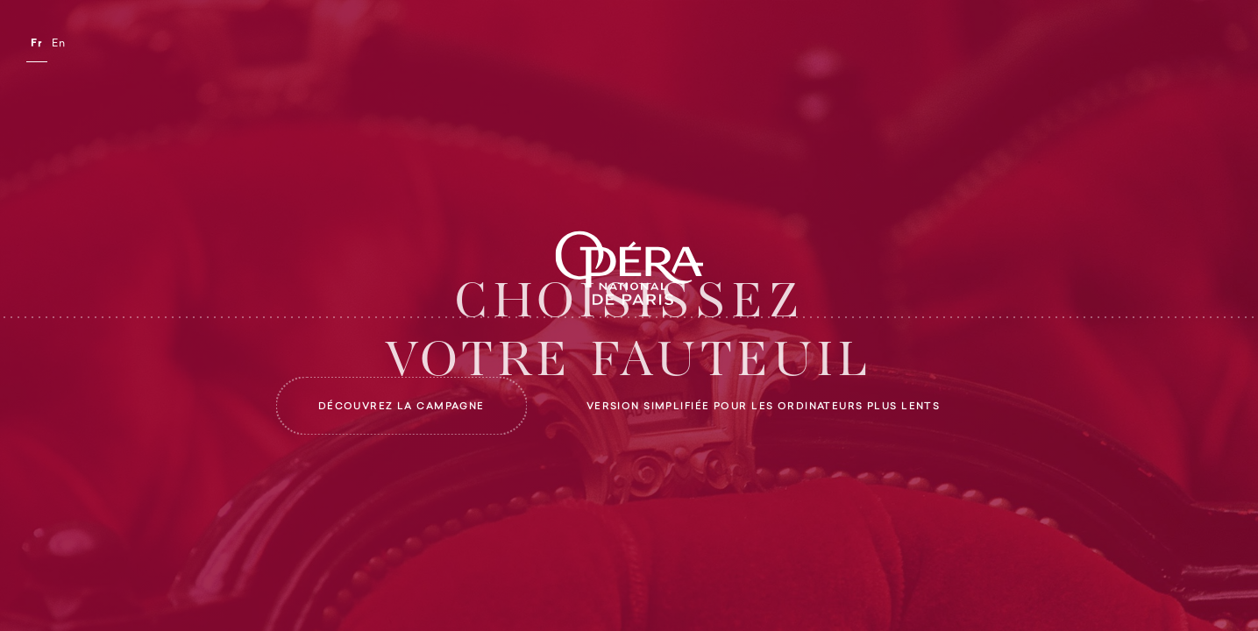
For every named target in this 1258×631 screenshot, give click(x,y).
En (59, 44)
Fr (37, 44)
